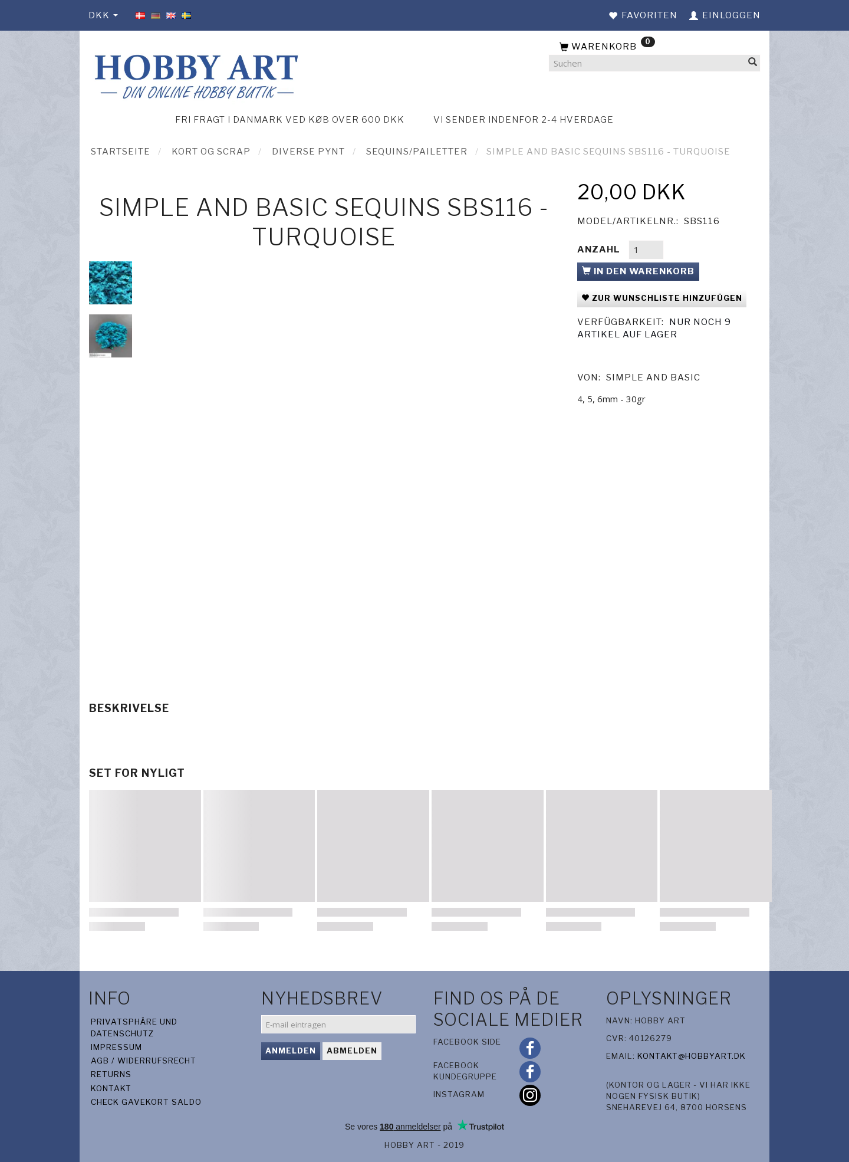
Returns (111, 1074)
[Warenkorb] (654, 47)
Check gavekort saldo (146, 1102)
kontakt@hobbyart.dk (691, 1056)
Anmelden (290, 1050)
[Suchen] (753, 63)
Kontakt (111, 1088)
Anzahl (600, 249)
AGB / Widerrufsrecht (143, 1060)
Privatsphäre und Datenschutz (134, 1027)
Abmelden (352, 1050)
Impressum (116, 1047)
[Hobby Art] (194, 74)
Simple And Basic (653, 377)
